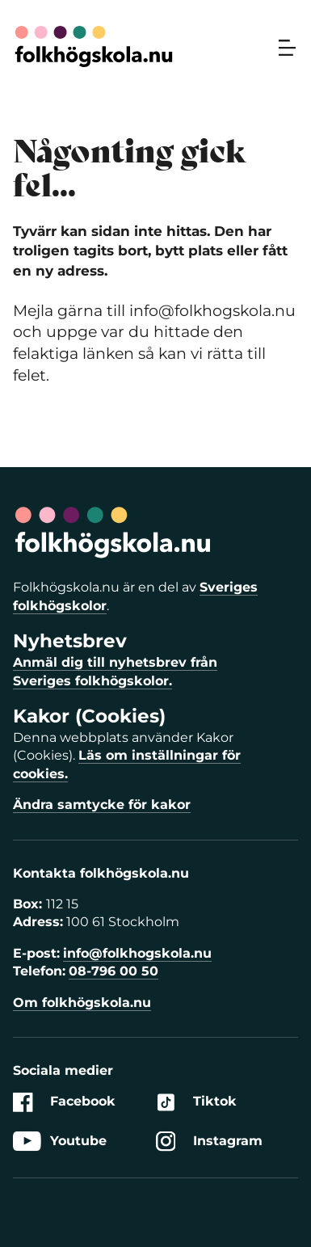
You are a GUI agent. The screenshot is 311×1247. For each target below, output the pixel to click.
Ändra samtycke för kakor (102, 804)
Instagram (209, 1141)
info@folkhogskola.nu (137, 953)
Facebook (64, 1102)
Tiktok (196, 1102)
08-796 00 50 (113, 971)
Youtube (60, 1141)
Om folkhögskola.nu (82, 1002)
